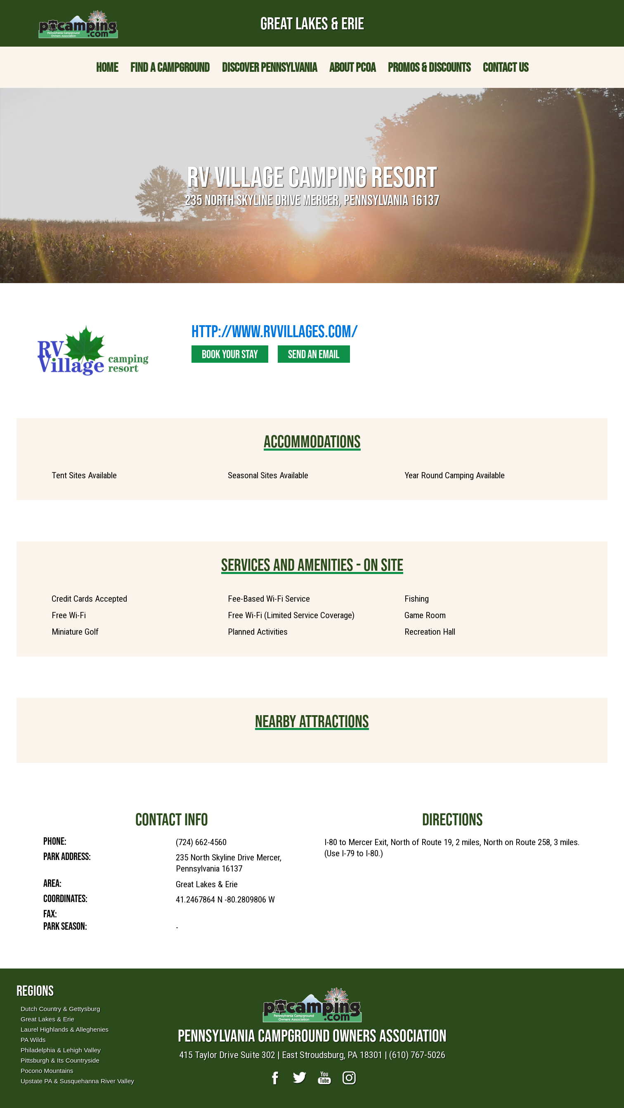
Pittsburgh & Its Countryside (60, 1060)
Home (107, 67)
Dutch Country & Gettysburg (60, 1008)
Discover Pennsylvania (269, 67)
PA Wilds (33, 1039)
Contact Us (505, 67)
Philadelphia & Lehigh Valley (61, 1050)
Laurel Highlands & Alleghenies (65, 1029)
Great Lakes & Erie (47, 1019)
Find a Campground (170, 67)
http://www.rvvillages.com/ (274, 330)
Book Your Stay (230, 354)
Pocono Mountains (47, 1070)
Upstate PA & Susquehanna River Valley (77, 1080)
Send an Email (314, 354)
